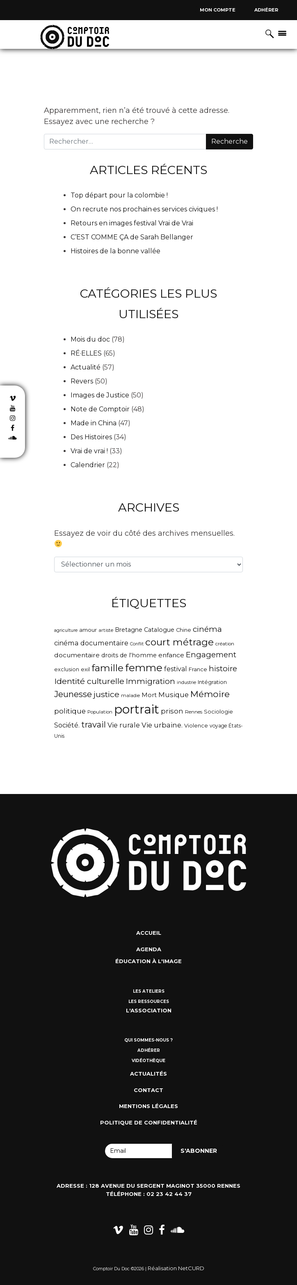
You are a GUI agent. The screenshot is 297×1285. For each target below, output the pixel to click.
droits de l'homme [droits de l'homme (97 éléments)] (129, 655)
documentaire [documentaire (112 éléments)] (77, 655)
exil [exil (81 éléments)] (85, 669)
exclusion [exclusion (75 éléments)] (66, 669)
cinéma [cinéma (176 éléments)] (207, 629)
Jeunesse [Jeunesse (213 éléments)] (73, 694)
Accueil (148, 932)
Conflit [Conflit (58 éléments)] (137, 644)
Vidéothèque (148, 1060)
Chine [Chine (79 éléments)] (183, 630)
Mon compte (217, 10)
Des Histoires (91, 437)
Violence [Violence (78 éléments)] (196, 726)
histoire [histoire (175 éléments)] (223, 668)
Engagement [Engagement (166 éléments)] (211, 654)
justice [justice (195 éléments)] (106, 694)
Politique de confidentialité (148, 1122)
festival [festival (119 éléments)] (175, 669)
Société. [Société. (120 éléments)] (67, 725)
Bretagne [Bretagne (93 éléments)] (128, 629)
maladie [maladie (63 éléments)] (130, 695)
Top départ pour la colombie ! (119, 195)
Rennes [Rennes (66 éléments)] (193, 712)
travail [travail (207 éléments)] (93, 725)
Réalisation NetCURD (176, 1268)
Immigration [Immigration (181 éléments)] (150, 681)
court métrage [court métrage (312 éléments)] (179, 642)
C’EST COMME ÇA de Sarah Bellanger (132, 237)
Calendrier (88, 465)
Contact (148, 1090)
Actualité (86, 367)
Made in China (94, 423)
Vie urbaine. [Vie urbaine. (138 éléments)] (162, 725)
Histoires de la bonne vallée (115, 251)
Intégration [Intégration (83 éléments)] (212, 682)
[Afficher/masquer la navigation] (282, 32)
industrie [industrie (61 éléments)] (186, 682)
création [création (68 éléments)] (224, 644)
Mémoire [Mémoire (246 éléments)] (210, 693)
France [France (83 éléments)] (198, 669)
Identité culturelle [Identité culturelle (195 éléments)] (89, 681)
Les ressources (148, 1001)
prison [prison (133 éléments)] (172, 711)
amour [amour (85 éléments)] (88, 629)
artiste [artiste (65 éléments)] (105, 630)
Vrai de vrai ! (89, 451)
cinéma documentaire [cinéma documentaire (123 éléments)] (91, 643)
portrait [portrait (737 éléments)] (136, 709)
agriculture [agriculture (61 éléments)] (66, 630)
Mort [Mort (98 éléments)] (149, 695)
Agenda (148, 949)
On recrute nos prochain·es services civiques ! (144, 209)
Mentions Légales (148, 1106)
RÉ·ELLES (86, 353)
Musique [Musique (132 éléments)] (173, 695)
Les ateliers (148, 991)
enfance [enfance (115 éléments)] (171, 655)
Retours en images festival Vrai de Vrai (132, 223)
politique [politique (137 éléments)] (70, 711)
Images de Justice (100, 395)
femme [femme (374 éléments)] (143, 668)
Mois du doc (90, 339)
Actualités (148, 1073)
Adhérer (266, 10)
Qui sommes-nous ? (148, 1040)
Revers (82, 381)
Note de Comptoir (100, 409)
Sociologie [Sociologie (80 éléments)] (218, 711)
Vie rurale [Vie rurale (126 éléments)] (123, 725)
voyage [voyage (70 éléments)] (218, 726)
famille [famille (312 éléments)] (107, 668)
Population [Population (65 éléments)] (99, 712)
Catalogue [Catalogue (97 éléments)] (159, 629)
